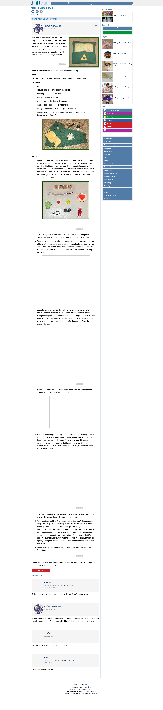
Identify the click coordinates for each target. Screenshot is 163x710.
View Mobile (87, 687)
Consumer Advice (109, 151)
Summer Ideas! (110, 113)
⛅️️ (95, 691)
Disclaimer (72, 689)
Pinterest (108, 123)
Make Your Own (109, 179)
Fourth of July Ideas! (111, 110)
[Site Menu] (71, 3)
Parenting (107, 186)
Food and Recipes (109, 167)
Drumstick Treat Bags (119, 76)
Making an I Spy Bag (119, 15)
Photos (106, 192)
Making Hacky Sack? (119, 54)
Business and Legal (110, 145)
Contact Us (90, 689)
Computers (107, 148)
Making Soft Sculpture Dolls (121, 98)
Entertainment (108, 164)
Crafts (110, 29)
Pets (105, 189)
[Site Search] (112, 3)
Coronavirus (108, 154)
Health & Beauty (109, 170)
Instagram (108, 130)
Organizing (107, 183)
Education (107, 160)
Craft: (44, 19)
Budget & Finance (109, 142)
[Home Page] (40, 1)
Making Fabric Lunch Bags (121, 87)
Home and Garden (109, 176)
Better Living (108, 138)
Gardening (108, 117)
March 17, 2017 (117, 32)
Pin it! (40, 570)
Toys (125, 29)
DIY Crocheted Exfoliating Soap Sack (122, 65)
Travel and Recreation (110, 195)
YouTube (108, 127)
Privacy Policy (81, 689)
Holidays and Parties (110, 173)
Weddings (107, 198)
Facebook (108, 120)
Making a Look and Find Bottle (122, 43)
